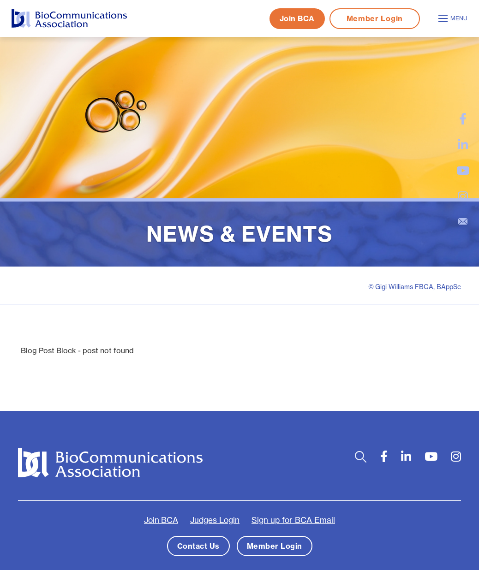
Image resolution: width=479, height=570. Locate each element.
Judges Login (215, 520)
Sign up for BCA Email (293, 520)
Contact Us (198, 546)
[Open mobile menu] (454, 18)
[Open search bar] (360, 457)
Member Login (375, 18)
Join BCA (297, 18)
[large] (463, 119)
